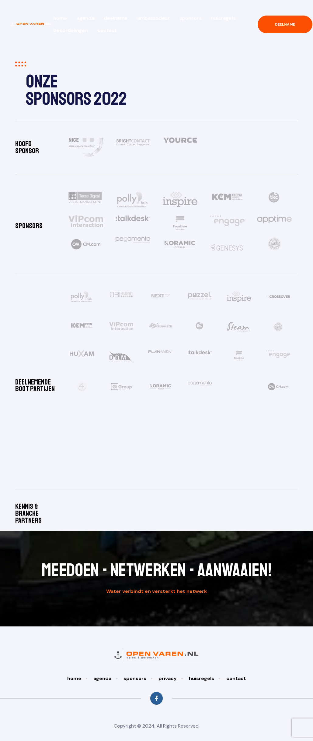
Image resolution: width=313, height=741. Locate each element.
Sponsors (190, 18)
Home (60, 18)
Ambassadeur (153, 18)
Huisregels (223, 18)
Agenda (85, 18)
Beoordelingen (70, 30)
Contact (107, 30)
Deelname (115, 18)
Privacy (167, 672)
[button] (285, 25)
